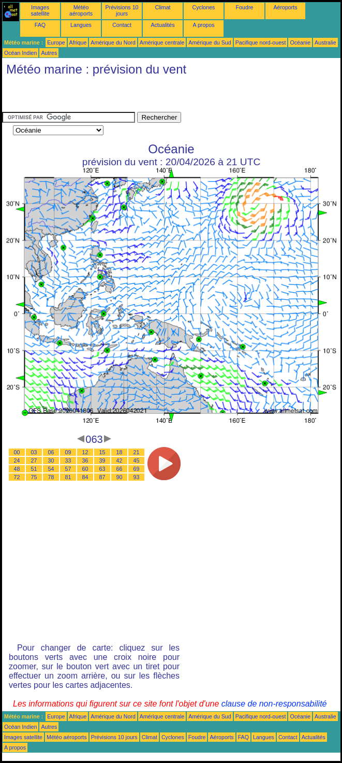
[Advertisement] (123, 96)
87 (102, 477)
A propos (203, 25)
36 (85, 460)
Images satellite (40, 10)
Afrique (78, 42)
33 (68, 460)
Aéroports (285, 7)
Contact (121, 25)
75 (34, 477)
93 (136, 477)
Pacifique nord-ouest (260, 42)
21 (136, 452)
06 (51, 452)
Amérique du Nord (113, 42)
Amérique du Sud (209, 42)
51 (34, 469)
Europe (56, 42)
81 (68, 477)
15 (102, 452)
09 (68, 452)
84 (85, 477)
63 (102, 469)
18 (119, 452)
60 (85, 469)
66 (119, 469)
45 (136, 460)
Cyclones (203, 7)
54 (51, 469)
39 (102, 460)
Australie (325, 42)
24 (17, 460)
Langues (81, 25)
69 (136, 469)
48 (17, 469)
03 (34, 452)
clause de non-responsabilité (274, 703)
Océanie (300, 42)
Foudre (245, 7)
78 (51, 477)
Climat (162, 7)
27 (34, 460)
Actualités (162, 25)
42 (119, 460)
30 (51, 460)
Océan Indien (20, 53)
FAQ (40, 25)
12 (85, 452)
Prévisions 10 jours (122, 10)
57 (68, 469)
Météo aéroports (81, 10)
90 (119, 477)
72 (17, 477)
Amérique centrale (162, 42)
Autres (49, 53)
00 (17, 452)
